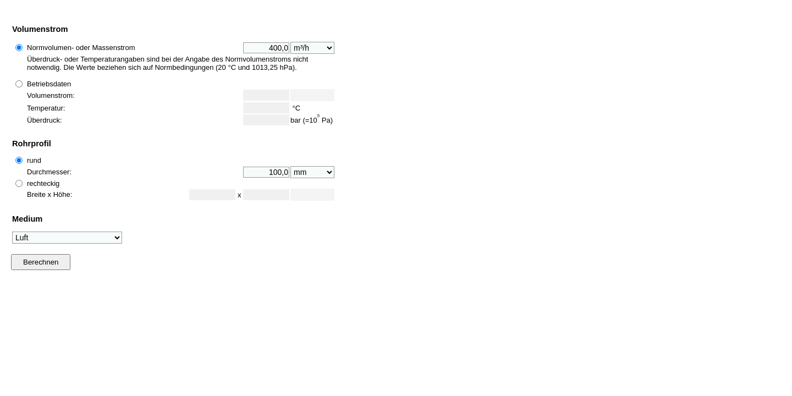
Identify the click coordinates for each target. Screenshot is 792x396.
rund (34, 160)
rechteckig (43, 183)
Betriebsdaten (49, 84)
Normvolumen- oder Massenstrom (81, 47)
